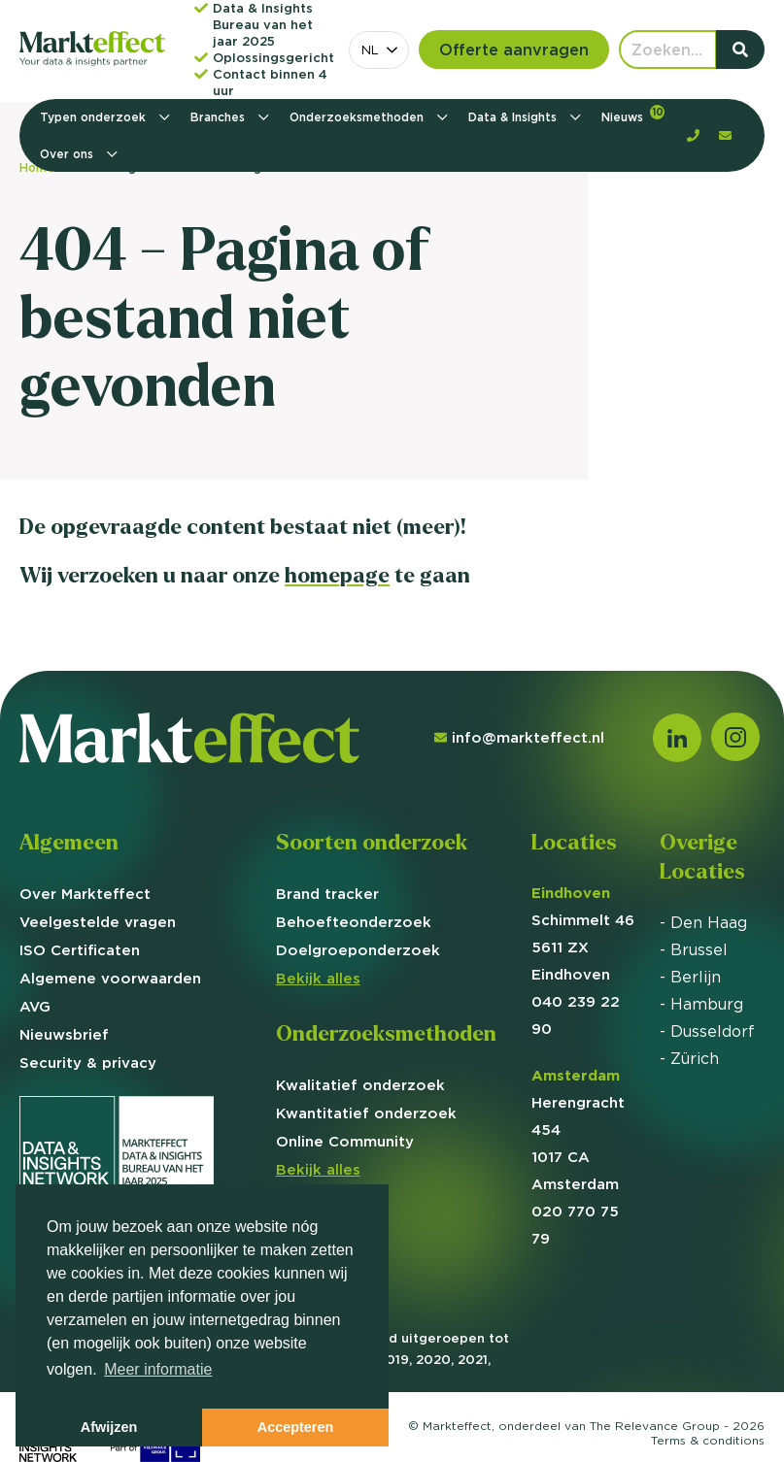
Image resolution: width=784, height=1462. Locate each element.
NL (370, 49)
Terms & (708, 1440)
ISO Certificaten (79, 950)
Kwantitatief (366, 1113)
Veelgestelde (97, 922)
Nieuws (633, 114)
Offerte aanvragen (514, 49)
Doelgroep (358, 950)
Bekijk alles (318, 978)
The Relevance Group (655, 1425)
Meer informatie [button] (158, 1369)
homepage (337, 575)
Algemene (110, 978)
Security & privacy (87, 1062)
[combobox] (379, 50)
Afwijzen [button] (109, 1427)
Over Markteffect (85, 893)
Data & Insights (514, 117)
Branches (219, 117)
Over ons (68, 154)
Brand (327, 893)
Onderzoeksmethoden (358, 117)
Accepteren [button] (295, 1427)
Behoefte (353, 922)
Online (345, 1141)
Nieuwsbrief (64, 1034)
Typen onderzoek (95, 117)
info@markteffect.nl (519, 737)
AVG (35, 1006)
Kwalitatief (360, 1085)
